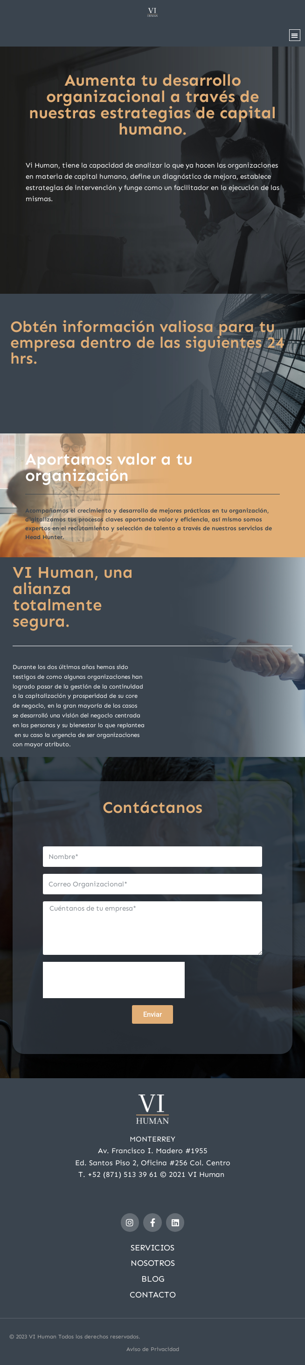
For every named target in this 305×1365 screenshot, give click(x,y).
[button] (295, 35)
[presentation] (114, 980)
